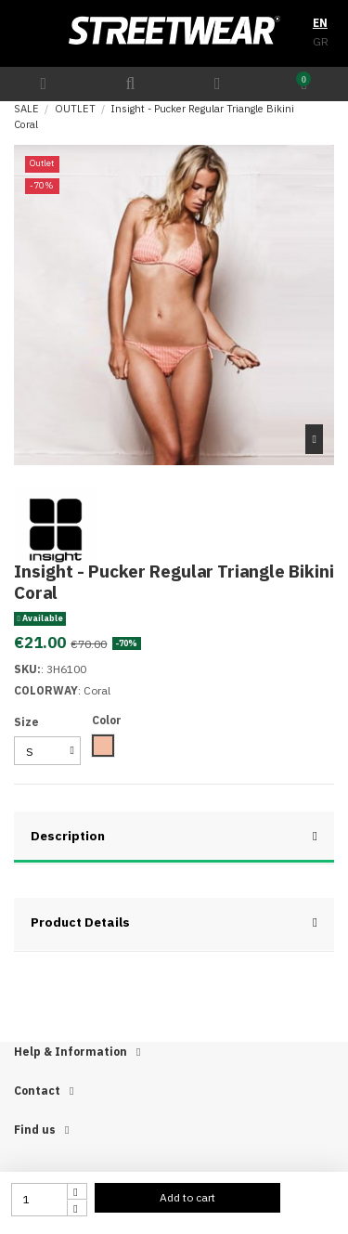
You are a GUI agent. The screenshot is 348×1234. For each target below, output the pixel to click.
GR (321, 41)
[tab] (174, 838)
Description (174, 836)
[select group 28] (47, 751)
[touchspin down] (77, 1208)
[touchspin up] (77, 1191)
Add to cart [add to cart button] (187, 1197)
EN (320, 23)
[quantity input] (39, 1199)
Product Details (174, 922)
